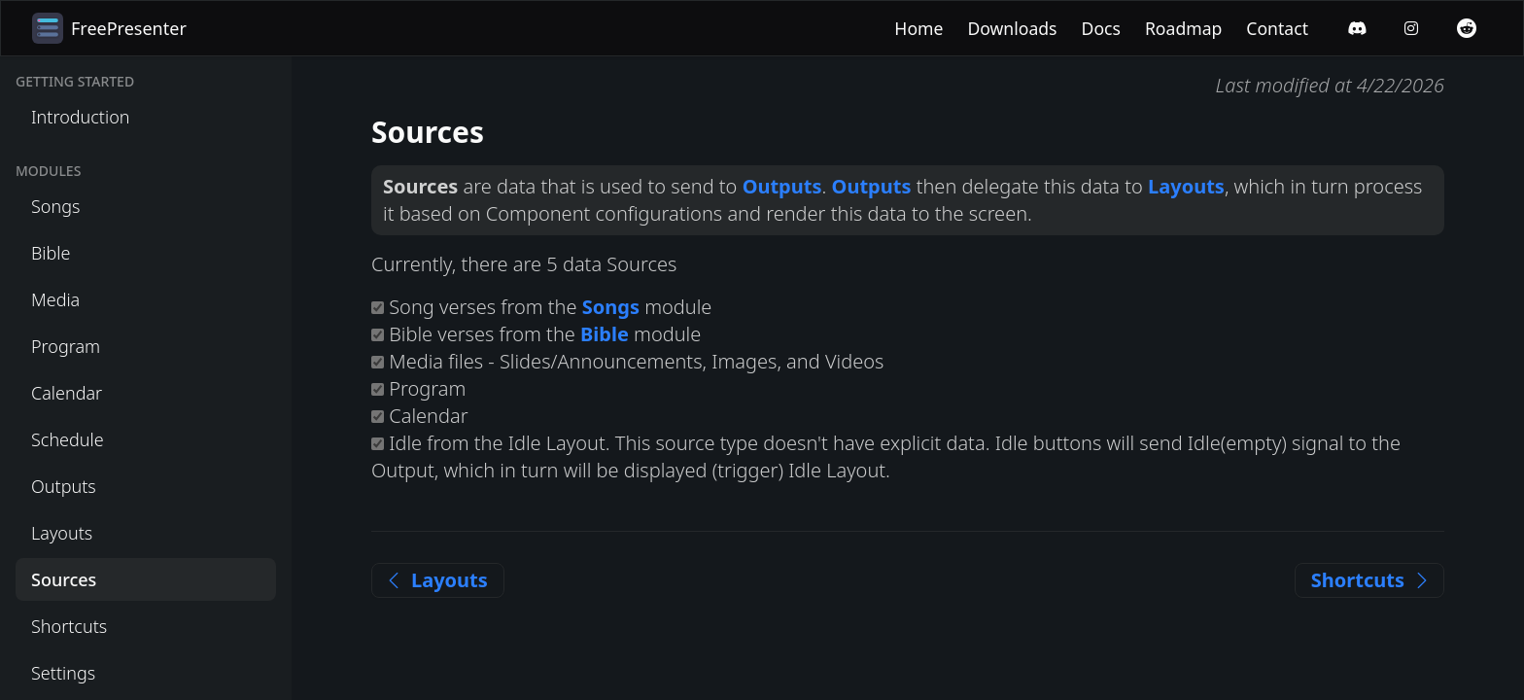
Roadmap (1183, 28)
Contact (1277, 28)
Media (55, 299)
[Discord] (1357, 28)
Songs (55, 206)
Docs (1101, 28)
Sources (63, 579)
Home (918, 28)
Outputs (63, 486)
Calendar (66, 392)
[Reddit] (1466, 28)
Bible (50, 252)
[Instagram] (1411, 28)
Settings (63, 672)
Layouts (61, 532)
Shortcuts (69, 626)
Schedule (67, 439)
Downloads (1011, 28)
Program (65, 346)
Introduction (80, 116)
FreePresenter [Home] (109, 28)
